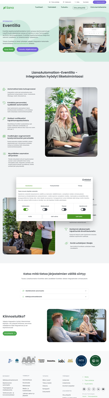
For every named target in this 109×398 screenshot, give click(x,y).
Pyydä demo (87, 384)
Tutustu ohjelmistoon (27, 49)
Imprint (84, 396)
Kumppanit (46, 389)
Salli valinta (54, 216)
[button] (39, 7)
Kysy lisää (9, 49)
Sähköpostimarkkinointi (10, 380)
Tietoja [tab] (80, 185)
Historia (45, 386)
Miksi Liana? (46, 380)
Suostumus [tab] (29, 185)
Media (85, 377)
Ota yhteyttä (9, 333)
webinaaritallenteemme (20, 43)
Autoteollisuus (27, 380)
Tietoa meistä (47, 383)
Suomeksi (85, 2)
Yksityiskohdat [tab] (54, 185)
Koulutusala (26, 383)
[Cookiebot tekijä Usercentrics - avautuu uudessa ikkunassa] (83, 180)
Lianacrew (66, 380)
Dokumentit (46, 391)
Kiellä (30, 216)
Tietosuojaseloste (92, 396)
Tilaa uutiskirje (54, 2)
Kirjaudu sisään (99, 2)
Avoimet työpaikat (68, 386)
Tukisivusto (67, 2)
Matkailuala (26, 385)
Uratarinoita (66, 383)
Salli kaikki (79, 216)
